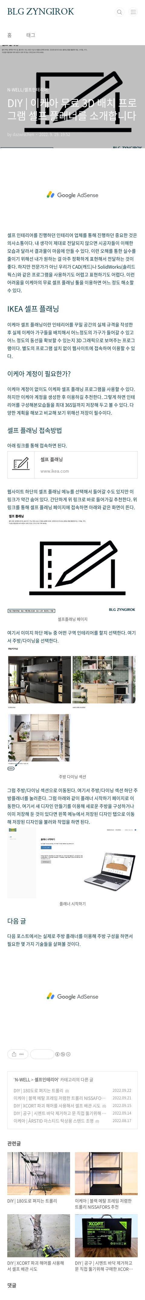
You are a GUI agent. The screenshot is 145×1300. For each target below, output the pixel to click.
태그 (30, 34)
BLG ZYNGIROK (40, 12)
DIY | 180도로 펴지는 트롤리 (38, 1090)
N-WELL (22, 1079)
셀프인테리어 (46, 1079)
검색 (119, 12)
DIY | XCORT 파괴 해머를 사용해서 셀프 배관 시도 (57, 1105)
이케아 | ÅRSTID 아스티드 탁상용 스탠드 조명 (54, 1121)
